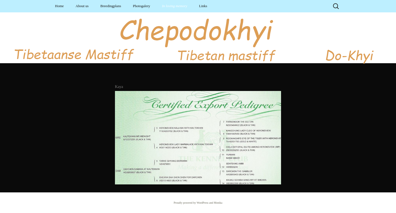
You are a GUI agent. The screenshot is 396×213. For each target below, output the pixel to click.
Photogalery (141, 6)
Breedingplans (110, 6)
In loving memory (174, 6)
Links (203, 6)
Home (59, 6)
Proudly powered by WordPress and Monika (198, 202)
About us (82, 6)
